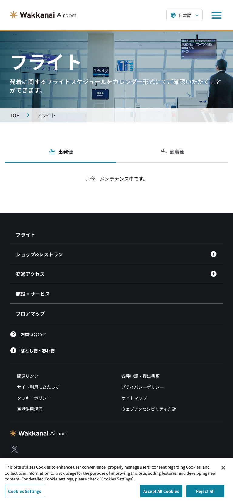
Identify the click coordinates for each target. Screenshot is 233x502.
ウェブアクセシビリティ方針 (148, 409)
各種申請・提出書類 (140, 376)
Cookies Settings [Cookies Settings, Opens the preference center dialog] (24, 493)
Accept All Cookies (161, 493)
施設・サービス (33, 293)
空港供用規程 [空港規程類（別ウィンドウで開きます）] (29, 409)
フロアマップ (30, 313)
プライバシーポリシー (142, 387)
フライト (25, 234)
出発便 (61, 151)
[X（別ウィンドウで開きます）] (14, 449)
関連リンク (27, 376)
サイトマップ (134, 398)
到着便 (172, 151)
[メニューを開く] (216, 15)
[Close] (223, 469)
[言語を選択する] (184, 15)
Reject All (205, 493)
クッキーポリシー (34, 398)
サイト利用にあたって (38, 387)
